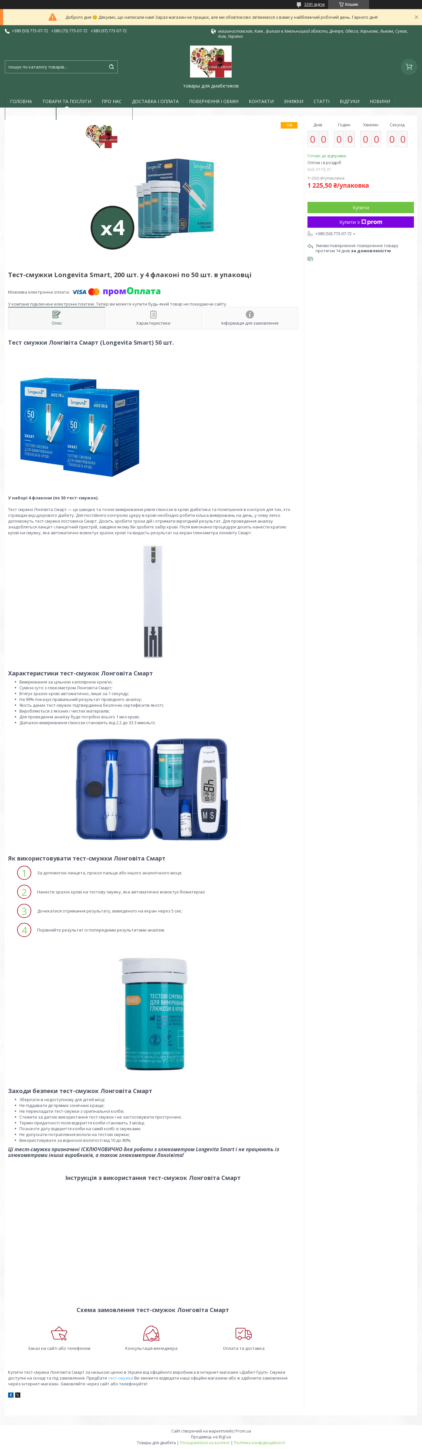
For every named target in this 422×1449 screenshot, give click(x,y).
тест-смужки (120, 1378)
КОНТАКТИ (261, 101)
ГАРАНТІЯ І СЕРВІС (30, 113)
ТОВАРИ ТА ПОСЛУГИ (66, 101)
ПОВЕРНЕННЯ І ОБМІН (213, 101)
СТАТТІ (321, 101)
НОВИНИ (380, 101)
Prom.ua (243, 1431)
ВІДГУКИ (349, 101)
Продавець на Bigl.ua (211, 1437)
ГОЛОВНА (21, 101)
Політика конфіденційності (259, 1442)
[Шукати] (111, 66)
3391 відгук (314, 4)
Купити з (360, 222)
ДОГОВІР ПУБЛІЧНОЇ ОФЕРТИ (94, 113)
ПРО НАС (112, 101)
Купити (361, 207)
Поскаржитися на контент (205, 1442)
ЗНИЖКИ (293, 101)
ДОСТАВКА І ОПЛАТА (155, 101)
